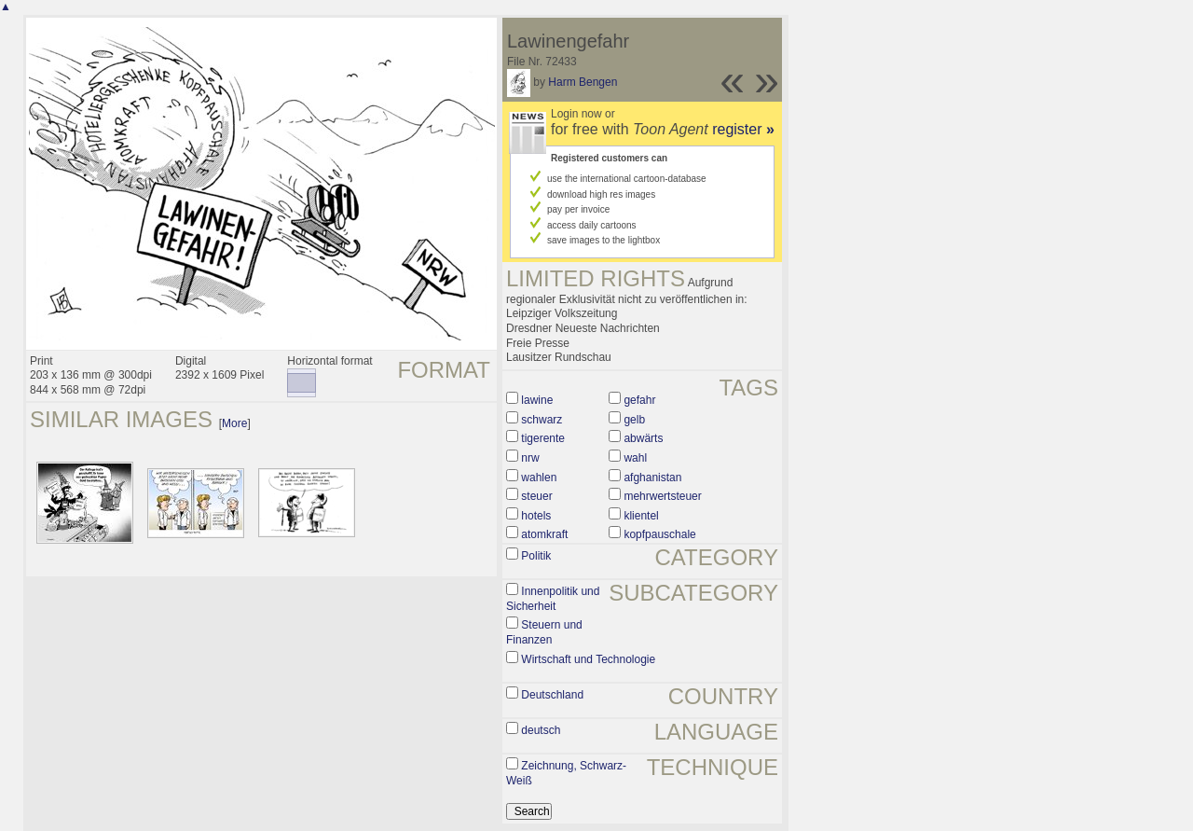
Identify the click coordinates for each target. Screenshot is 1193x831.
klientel (641, 515)
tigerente (543, 438)
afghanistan (652, 477)
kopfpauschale (659, 534)
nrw (530, 457)
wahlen (538, 477)
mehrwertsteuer (662, 496)
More (234, 423)
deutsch (540, 730)
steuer (536, 496)
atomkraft (544, 534)
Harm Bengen (582, 82)
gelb (634, 419)
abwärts (643, 438)
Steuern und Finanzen (544, 632)
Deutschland (552, 694)
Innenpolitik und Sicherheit (552, 599)
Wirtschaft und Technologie (588, 659)
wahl (635, 457)
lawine (537, 400)
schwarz (541, 419)
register (743, 129)
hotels (536, 515)
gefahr (639, 400)
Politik (536, 555)
